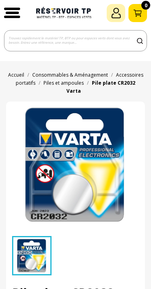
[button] (12, 13)
